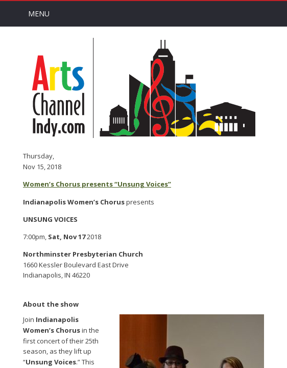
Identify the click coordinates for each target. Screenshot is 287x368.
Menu (39, 13)
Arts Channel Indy (143, 88)
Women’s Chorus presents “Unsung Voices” (97, 184)
